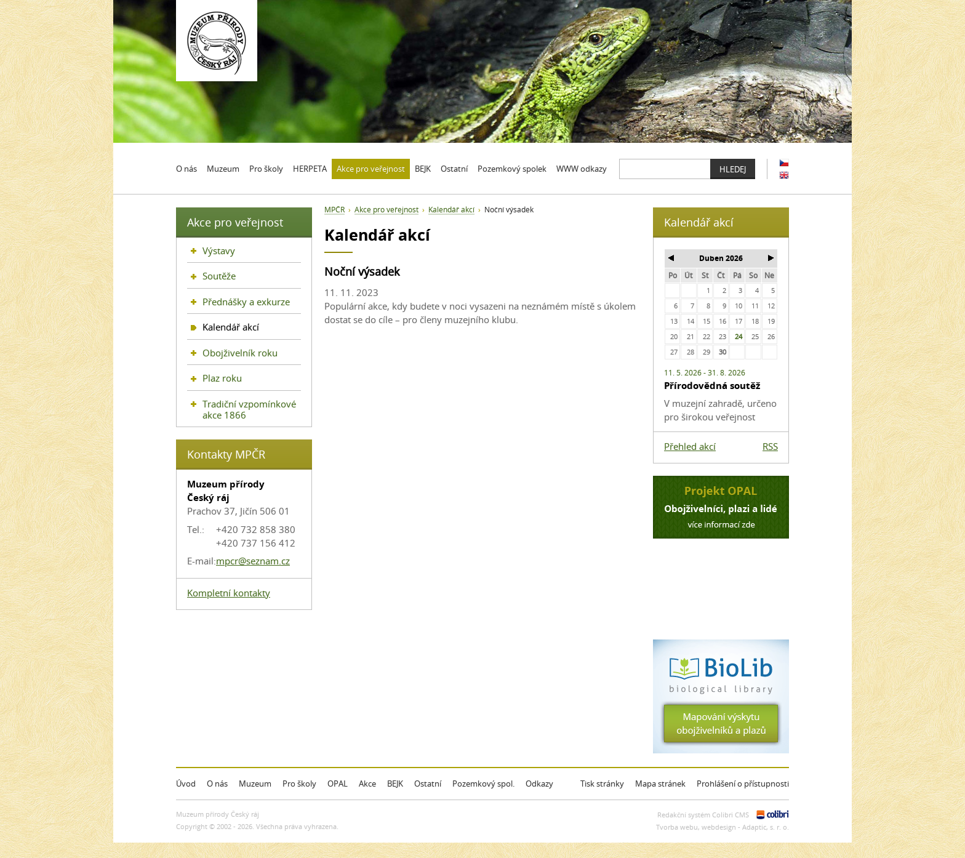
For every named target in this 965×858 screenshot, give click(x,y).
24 (738, 336)
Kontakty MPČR (226, 454)
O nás (217, 783)
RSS (770, 446)
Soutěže (219, 276)
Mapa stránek (660, 783)
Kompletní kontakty (228, 593)
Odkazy (539, 783)
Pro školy (299, 783)
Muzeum (255, 783)
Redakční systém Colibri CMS (703, 814)
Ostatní (427, 783)
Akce (367, 783)
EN (784, 175)
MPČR (334, 209)
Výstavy (218, 250)
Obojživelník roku (240, 353)
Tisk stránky (602, 783)
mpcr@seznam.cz (253, 561)
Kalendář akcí (451, 209)
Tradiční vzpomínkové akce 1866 (249, 409)
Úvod (186, 783)
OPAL (337, 783)
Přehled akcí (690, 446)
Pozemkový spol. (483, 783)
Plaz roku (222, 378)
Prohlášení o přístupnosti (743, 783)
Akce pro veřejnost (386, 209)
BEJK (395, 783)
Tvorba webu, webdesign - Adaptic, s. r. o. (722, 827)
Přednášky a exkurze (246, 301)
